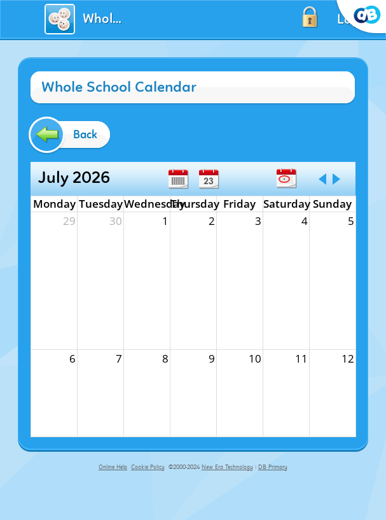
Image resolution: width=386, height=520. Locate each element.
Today (286, 178)
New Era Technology (227, 467)
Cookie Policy (148, 467)
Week (178, 179)
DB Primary (272, 467)
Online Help (113, 467)
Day (208, 179)
